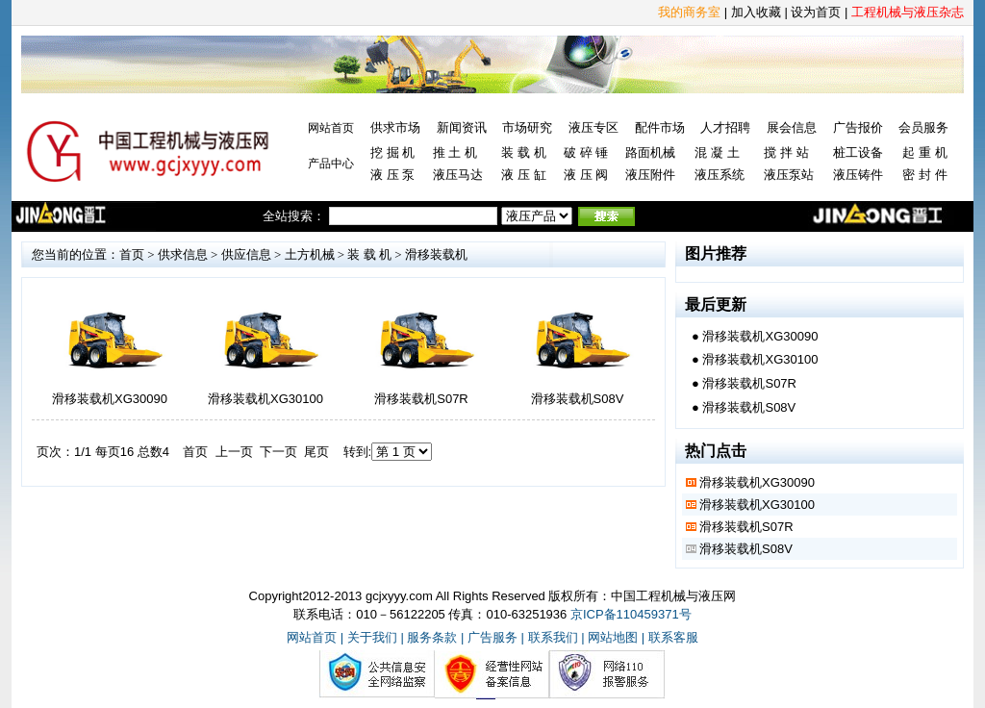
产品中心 (331, 163)
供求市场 (395, 127)
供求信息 (183, 254)
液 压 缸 (523, 174)
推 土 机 (455, 152)
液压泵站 (789, 174)
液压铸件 (858, 174)
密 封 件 (924, 174)
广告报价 (858, 127)
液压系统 (720, 174)
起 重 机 (924, 152)
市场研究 (527, 127)
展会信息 (792, 127)
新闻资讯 (462, 127)
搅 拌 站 (786, 152)
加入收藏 (756, 12)
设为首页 (816, 12)
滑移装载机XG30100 (265, 399)
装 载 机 (523, 152)
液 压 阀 (586, 174)
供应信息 (246, 254)
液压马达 (458, 174)
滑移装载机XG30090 (109, 399)
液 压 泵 (392, 174)
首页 (131, 254)
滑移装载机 (436, 254)
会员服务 (923, 127)
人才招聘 (725, 127)
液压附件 (650, 174)
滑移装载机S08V (577, 399)
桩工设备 (858, 152)
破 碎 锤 (586, 152)
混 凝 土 (717, 152)
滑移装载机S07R (421, 399)
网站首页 (331, 128)
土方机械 (310, 254)
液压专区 (593, 127)
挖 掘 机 (392, 152)
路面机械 (650, 152)
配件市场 (660, 127)
